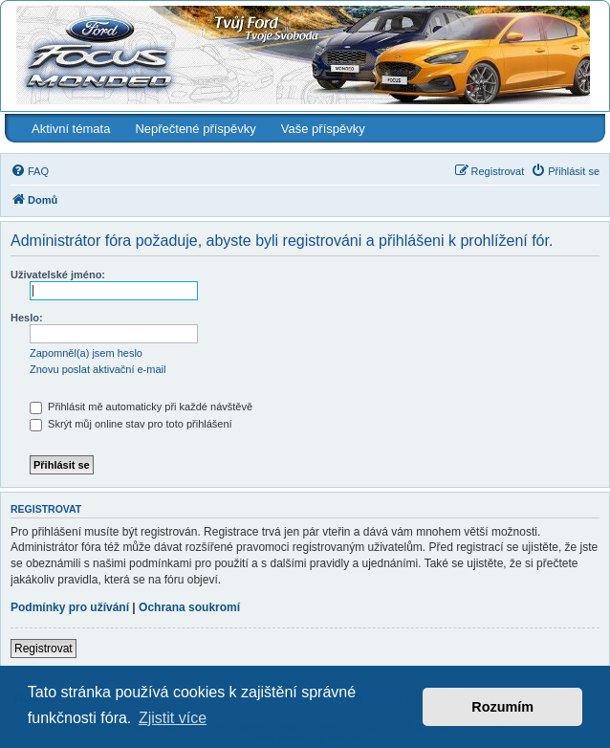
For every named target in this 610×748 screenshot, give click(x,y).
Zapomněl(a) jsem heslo (86, 353)
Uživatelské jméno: (58, 274)
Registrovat (43, 648)
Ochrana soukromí (189, 607)
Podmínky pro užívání (70, 607)
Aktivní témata (71, 128)
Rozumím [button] (502, 707)
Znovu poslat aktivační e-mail (97, 369)
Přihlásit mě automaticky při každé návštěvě (141, 406)
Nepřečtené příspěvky (195, 128)
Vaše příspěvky (323, 128)
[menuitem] (30, 171)
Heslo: (27, 317)
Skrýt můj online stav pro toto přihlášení (131, 423)
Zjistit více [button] (173, 718)
